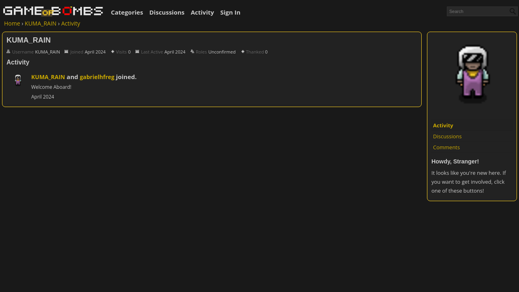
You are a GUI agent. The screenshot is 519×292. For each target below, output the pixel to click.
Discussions (166, 12)
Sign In (230, 12)
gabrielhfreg (97, 77)
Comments (446, 147)
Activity (202, 12)
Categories (127, 12)
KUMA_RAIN (48, 77)
